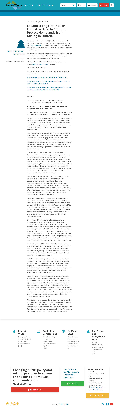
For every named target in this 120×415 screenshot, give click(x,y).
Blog (25, 5)
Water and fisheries (19, 54)
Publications (40, 5)
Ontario (9, 51)
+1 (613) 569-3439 (96, 390)
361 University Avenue (40, 64)
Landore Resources (36, 45)
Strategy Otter (64, 404)
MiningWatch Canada (96, 370)
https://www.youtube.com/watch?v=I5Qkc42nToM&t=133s (47, 78)
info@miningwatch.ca (97, 387)
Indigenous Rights (18, 51)
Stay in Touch (69, 369)
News (31, 5)
